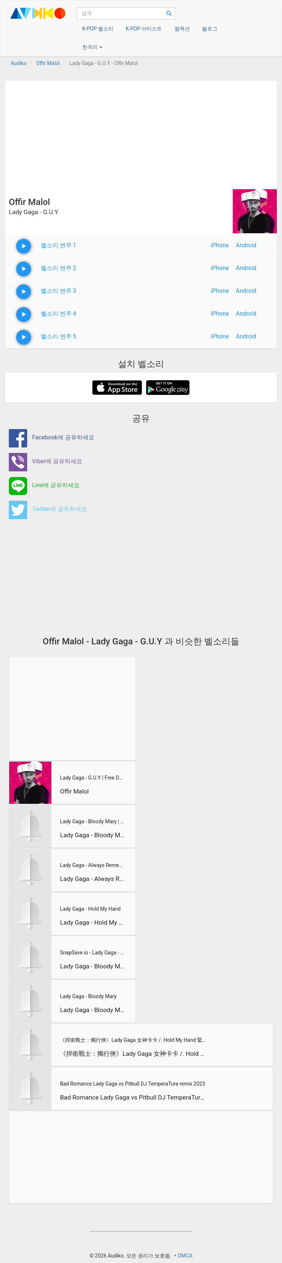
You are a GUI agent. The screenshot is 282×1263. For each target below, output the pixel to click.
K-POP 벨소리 (97, 29)
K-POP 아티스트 (144, 29)
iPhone (220, 245)
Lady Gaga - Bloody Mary (88, 996)
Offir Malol (74, 791)
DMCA (185, 1256)
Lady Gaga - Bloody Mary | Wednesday (92, 821)
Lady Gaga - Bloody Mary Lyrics (92, 966)
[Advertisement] (141, 132)
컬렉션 (182, 29)
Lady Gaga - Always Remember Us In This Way (92, 865)
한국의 (92, 47)
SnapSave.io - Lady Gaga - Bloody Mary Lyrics (92, 953)
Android (246, 245)
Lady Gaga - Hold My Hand (90, 909)
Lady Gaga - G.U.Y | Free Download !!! (92, 778)
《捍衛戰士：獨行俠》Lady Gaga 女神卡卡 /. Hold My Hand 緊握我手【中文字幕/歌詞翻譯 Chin (133, 1040)
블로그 (209, 29)
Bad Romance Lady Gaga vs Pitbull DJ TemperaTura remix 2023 (132, 1084)
